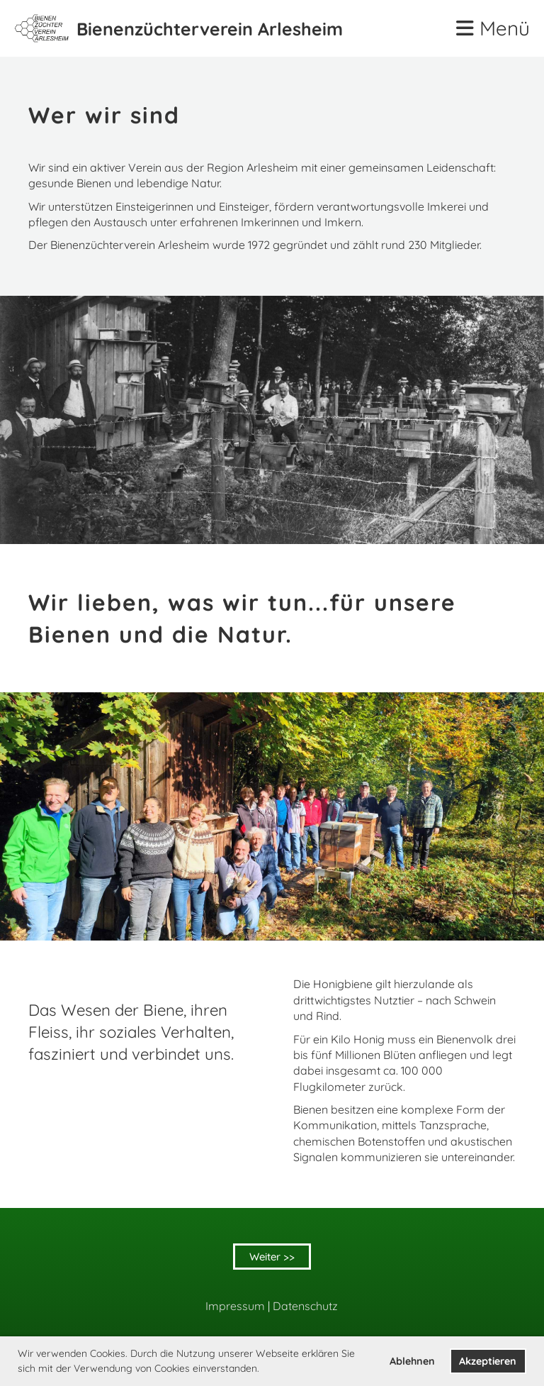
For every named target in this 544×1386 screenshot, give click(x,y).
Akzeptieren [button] (487, 1361)
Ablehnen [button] (412, 1361)
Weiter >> (272, 1256)
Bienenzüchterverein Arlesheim (209, 29)
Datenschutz (305, 1306)
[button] (264, 1370)
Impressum (235, 1306)
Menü (493, 28)
